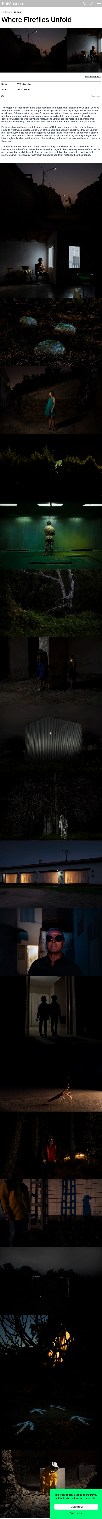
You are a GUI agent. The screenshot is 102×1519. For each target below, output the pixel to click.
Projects (17, 12)
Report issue (96, 96)
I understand (76, 1507)
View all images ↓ (93, 76)
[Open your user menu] (91, 3)
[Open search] (84, 3)
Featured (6, 12)
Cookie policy (76, 1513)
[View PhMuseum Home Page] (13, 3)
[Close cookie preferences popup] (99, 1491)
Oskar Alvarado (24, 89)
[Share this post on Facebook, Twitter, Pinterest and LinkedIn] (2, 96)
